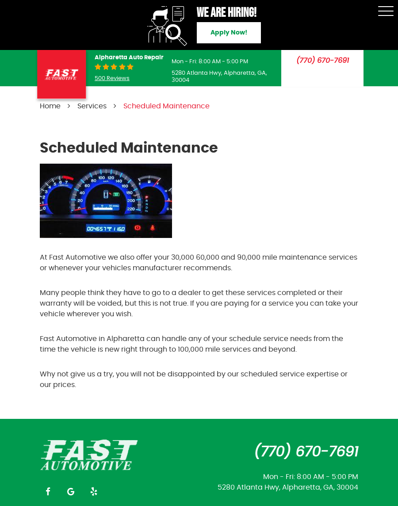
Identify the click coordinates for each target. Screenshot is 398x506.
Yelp (94, 491)
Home (50, 106)
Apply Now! (228, 33)
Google (71, 491)
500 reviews (112, 78)
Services (92, 106)
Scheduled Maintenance (166, 106)
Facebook (48, 491)
